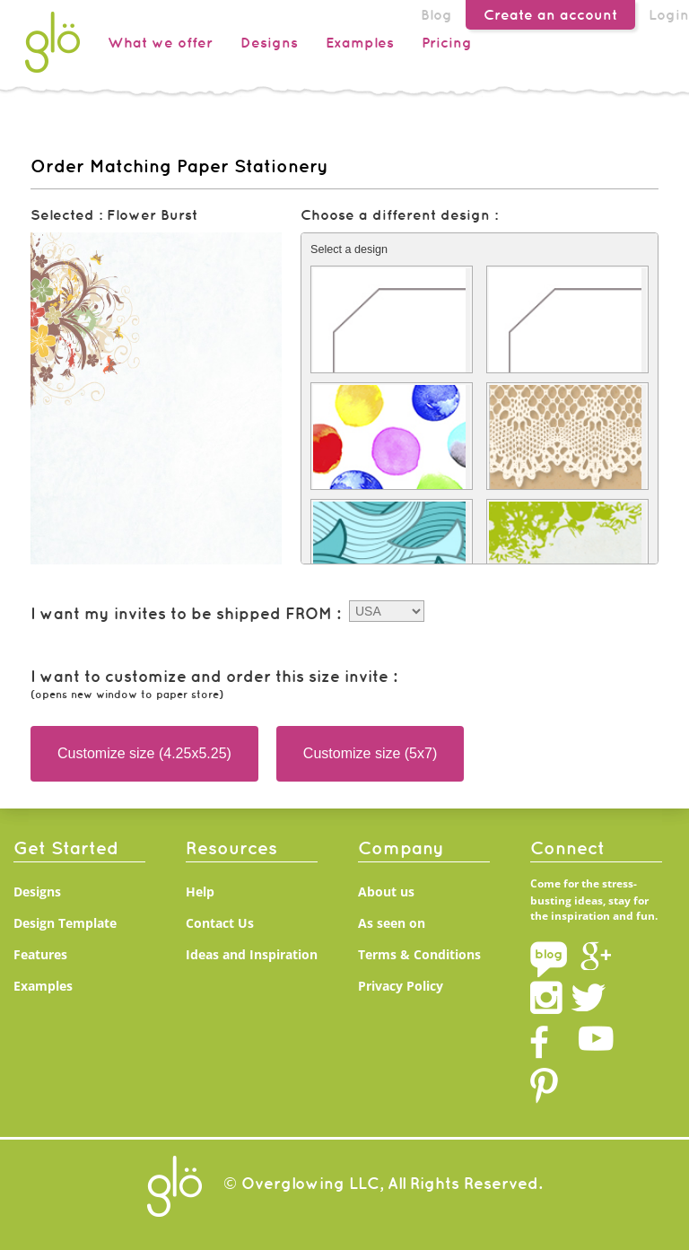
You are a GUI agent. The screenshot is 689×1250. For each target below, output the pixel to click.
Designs (269, 42)
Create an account (550, 14)
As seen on (391, 922)
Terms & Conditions (419, 954)
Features (40, 954)
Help (200, 891)
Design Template (65, 922)
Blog (436, 14)
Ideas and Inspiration (252, 954)
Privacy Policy (400, 985)
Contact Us (220, 922)
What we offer (160, 42)
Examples (360, 42)
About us (386, 891)
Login (669, 14)
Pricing (447, 42)
